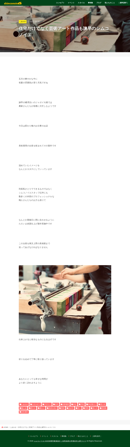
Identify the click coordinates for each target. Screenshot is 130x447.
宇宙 (82, 404)
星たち (33, 408)
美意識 (104, 408)
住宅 (56, 404)
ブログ (98, 3)
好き (74, 404)
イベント (71, 3)
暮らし (42, 408)
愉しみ (24, 408)
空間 (86, 408)
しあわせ (23, 21)
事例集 (90, 3)
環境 (62, 408)
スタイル (81, 3)
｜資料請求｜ (123, 3)
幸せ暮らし (92, 404)
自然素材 (25, 412)
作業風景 (66, 404)
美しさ (95, 408)
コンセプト (60, 3)
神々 (79, 408)
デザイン (47, 404)
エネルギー (36, 404)
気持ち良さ (53, 408)
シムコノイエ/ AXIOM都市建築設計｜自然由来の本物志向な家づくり (60, 441)
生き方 (71, 408)
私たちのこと (110, 3)
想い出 (102, 404)
